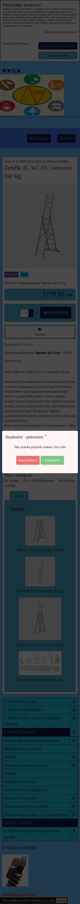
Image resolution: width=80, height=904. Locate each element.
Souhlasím (52, 460)
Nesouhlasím (28, 460)
